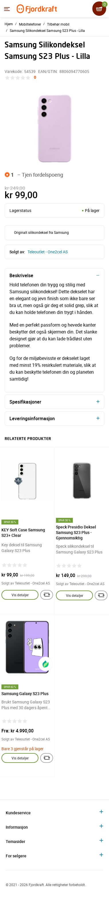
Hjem (9, 24)
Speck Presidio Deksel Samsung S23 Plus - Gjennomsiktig (76, 532)
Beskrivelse (21, 275)
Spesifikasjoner (25, 402)
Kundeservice (18, 812)
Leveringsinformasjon (32, 418)
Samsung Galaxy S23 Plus (24, 693)
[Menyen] (7, 9)
